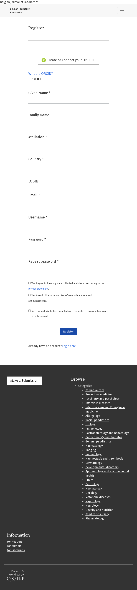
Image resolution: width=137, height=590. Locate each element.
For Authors (14, 546)
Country (36, 158)
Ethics (89, 480)
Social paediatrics (97, 420)
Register (68, 331)
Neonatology (93, 488)
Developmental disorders (101, 467)
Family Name (38, 115)
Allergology (92, 416)
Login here (69, 346)
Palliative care (94, 390)
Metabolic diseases (97, 497)
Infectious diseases (97, 403)
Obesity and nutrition (99, 510)
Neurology (92, 505)
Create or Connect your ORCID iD (69, 60)
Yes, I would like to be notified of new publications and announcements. (60, 298)
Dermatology (93, 463)
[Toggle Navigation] (122, 10)
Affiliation (37, 136)
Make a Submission (24, 381)
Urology (90, 424)
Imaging (90, 450)
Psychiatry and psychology (102, 398)
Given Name (39, 92)
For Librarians (16, 550)
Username (37, 217)
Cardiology (92, 484)
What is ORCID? (40, 73)
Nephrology (92, 501)
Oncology (91, 492)
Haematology (94, 445)
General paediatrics (98, 441)
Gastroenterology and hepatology (107, 433)
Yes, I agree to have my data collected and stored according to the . (66, 286)
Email (34, 194)
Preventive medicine (98, 394)
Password (37, 239)
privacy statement (38, 288)
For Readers (14, 541)
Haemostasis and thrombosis (104, 458)
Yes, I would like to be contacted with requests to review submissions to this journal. (70, 314)
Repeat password (43, 261)
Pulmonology (93, 428)
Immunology (93, 454)
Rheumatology (94, 518)
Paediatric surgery (97, 514)
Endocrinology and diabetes (103, 437)
